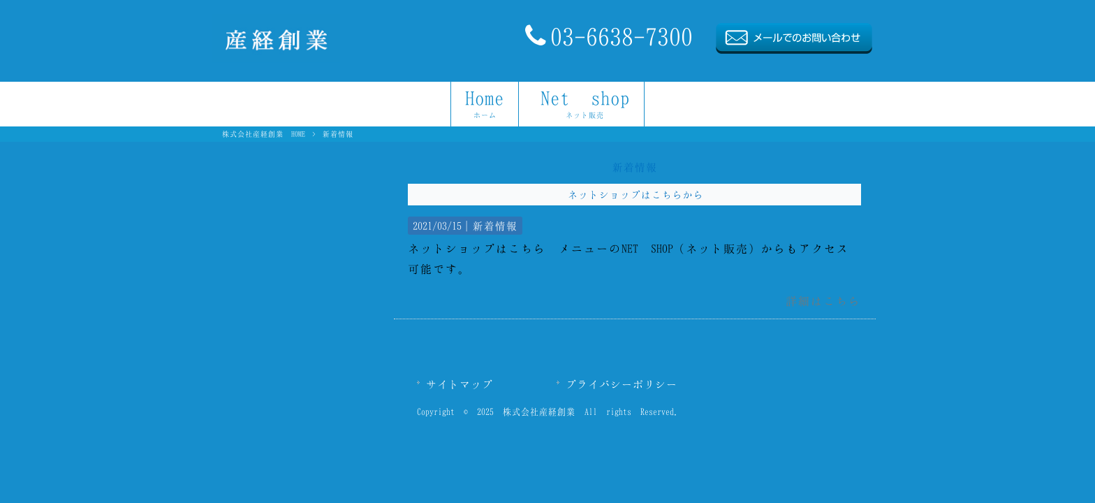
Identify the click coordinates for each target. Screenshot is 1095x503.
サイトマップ (459, 384)
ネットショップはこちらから (636, 194)
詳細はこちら (823, 301)
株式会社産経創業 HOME (263, 134)
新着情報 (495, 225)
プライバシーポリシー (621, 384)
